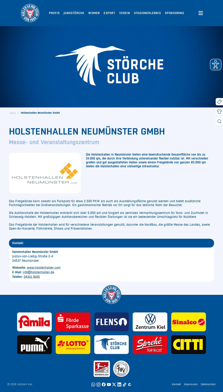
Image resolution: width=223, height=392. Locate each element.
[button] (215, 64)
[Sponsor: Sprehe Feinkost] (150, 344)
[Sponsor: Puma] (34, 344)
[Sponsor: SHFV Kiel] (121, 369)
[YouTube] (109, 384)
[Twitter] (114, 384)
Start (13, 113)
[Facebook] (104, 384)
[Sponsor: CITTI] (188, 344)
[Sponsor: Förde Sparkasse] (73, 321)
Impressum (191, 384)
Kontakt (176, 384)
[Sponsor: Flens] (111, 321)
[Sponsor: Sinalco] (188, 321)
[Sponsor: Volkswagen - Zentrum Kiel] (150, 321)
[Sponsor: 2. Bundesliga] (102, 369)
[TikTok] (124, 384)
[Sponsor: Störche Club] (111, 344)
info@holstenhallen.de (38, 272)
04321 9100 (32, 277)
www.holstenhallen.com (43, 268)
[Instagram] (98, 384)
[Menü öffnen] (201, 13)
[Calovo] (130, 384)
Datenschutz (208, 384)
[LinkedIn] (119, 384)
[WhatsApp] (93, 384)
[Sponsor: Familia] (34, 321)
